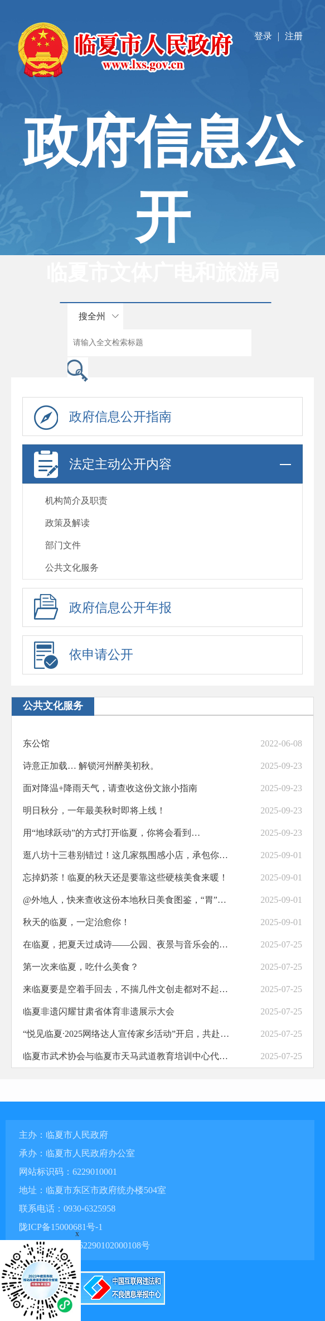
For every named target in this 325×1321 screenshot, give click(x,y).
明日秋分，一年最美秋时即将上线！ (94, 810)
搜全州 (92, 316)
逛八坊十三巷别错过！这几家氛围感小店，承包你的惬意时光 (127, 855)
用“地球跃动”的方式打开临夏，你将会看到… (111, 832)
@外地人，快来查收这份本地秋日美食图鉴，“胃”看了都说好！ (127, 899)
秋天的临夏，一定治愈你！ (76, 922)
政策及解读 (67, 523)
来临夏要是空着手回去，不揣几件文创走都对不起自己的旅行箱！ (127, 989)
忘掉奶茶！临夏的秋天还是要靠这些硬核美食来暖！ (125, 877)
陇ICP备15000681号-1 (61, 1227)
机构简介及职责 (76, 500)
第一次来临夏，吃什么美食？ (81, 966)
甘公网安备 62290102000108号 (84, 1245)
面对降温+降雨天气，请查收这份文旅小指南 (110, 788)
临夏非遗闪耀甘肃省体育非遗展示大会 (98, 1011)
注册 (294, 36)
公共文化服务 (72, 567)
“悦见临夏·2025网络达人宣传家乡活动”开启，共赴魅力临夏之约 (127, 1033)
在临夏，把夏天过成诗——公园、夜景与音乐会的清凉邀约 (127, 944)
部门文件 (63, 545)
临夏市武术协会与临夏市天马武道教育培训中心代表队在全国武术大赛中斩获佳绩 (127, 1056)
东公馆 (36, 743)
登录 (263, 36)
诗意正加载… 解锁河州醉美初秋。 (91, 765)
